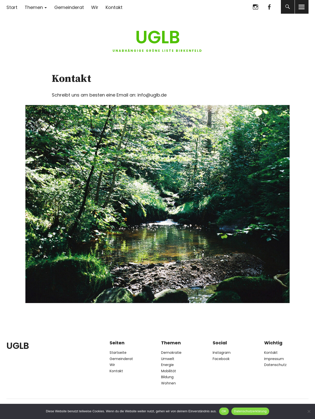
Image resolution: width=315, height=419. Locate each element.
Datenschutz (275, 364)
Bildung (167, 376)
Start (11, 7)
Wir (94, 7)
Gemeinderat (69, 7)
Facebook (269, 7)
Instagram (255, 7)
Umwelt (167, 358)
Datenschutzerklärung (250, 411)
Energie (167, 364)
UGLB (157, 37)
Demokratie (171, 352)
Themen (34, 7)
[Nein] (308, 411)
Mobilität (168, 370)
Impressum (274, 358)
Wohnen (168, 383)
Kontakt (114, 7)
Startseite (118, 352)
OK (224, 411)
